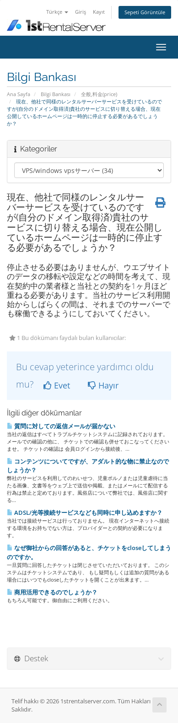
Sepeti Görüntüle (144, 12)
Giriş (80, 11)
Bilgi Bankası (55, 94)
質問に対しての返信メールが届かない (61, 426)
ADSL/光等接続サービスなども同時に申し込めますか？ (84, 512)
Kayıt (99, 11)
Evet (56, 385)
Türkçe (57, 11)
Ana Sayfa (18, 94)
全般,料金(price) (99, 94)
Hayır (103, 385)
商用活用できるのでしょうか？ (52, 592)
